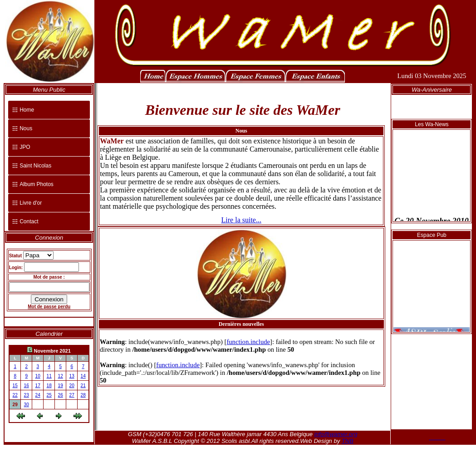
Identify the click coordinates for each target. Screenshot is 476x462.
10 (37, 376)
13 (71, 376)
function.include (248, 341)
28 (83, 395)
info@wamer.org (336, 434)
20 (71, 385)
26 (60, 395)
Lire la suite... (241, 220)
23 (26, 395)
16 (26, 385)
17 (37, 385)
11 (49, 376)
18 (49, 385)
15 (15, 385)
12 (60, 376)
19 (60, 385)
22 (15, 395)
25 (49, 395)
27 (71, 395)
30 (26, 404)
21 (83, 385)
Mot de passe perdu (49, 306)
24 (37, 395)
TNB (347, 440)
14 (83, 376)
